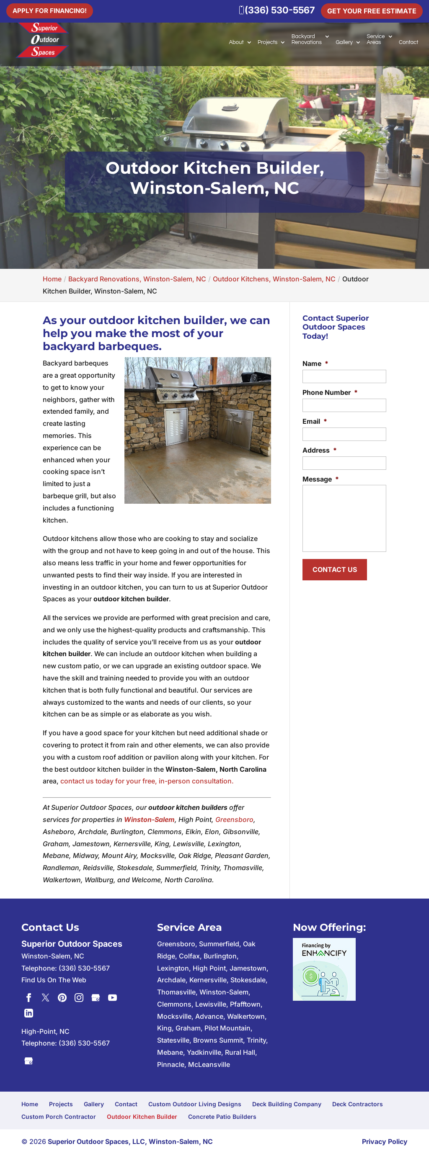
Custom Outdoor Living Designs (194, 1104)
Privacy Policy (385, 1141)
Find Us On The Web (53, 980)
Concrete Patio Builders (222, 1116)
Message (320, 479)
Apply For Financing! (51, 10)
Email (314, 421)
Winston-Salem (149, 819)
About (236, 42)
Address (319, 450)
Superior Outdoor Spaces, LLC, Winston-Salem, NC (130, 1141)
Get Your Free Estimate (371, 11)
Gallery (344, 42)
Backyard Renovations (307, 39)
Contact (409, 42)
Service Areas (376, 39)
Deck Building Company (286, 1104)
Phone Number (330, 392)
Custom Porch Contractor (58, 1116)
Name (315, 363)
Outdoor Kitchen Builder (142, 1116)
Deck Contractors (357, 1104)
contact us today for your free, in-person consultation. (147, 781)
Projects (267, 42)
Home (29, 1104)
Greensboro (234, 819)
